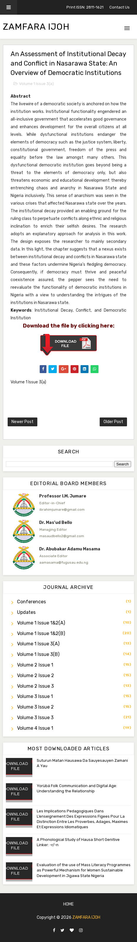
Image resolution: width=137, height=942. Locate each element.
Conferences (31, 601)
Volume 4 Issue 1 (35, 728)
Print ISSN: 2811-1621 (84, 7)
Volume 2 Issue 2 (35, 675)
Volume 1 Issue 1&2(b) (41, 633)
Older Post (113, 421)
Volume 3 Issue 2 (35, 707)
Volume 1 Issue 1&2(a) (41, 623)
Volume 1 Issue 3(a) (36, 83)
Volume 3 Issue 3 (35, 717)
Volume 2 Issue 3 (35, 686)
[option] (68, 505)
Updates (26, 612)
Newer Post (22, 421)
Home (68, 904)
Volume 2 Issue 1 (35, 665)
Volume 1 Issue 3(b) (38, 654)
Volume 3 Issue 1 (35, 696)
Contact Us (119, 7)
